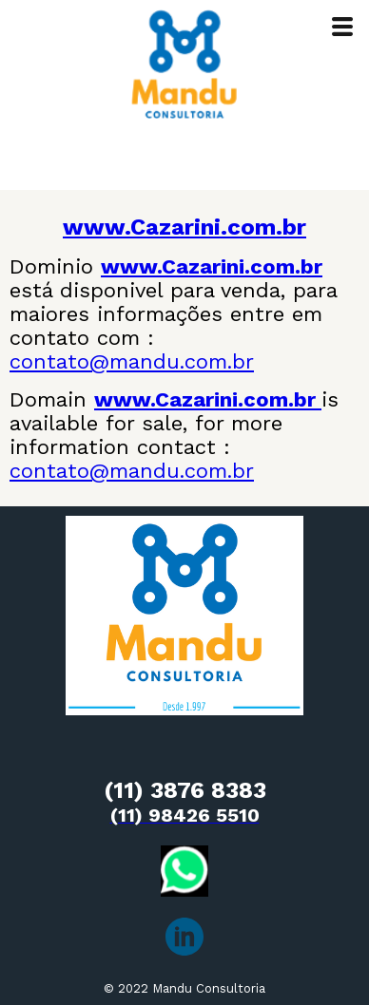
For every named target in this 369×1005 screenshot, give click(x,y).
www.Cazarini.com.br (184, 227)
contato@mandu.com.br (132, 361)
